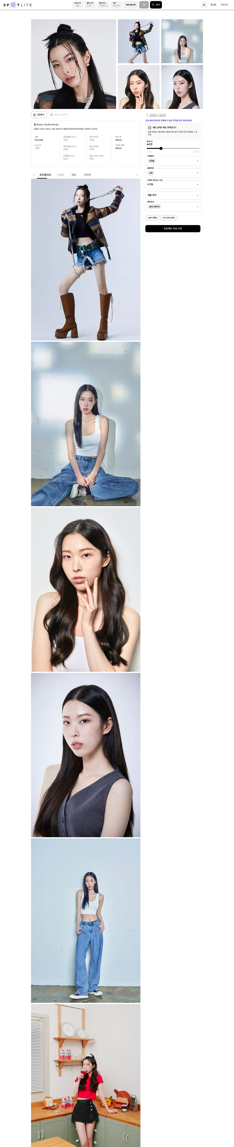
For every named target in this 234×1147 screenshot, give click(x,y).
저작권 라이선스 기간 (155, 180)
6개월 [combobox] (150, 184)
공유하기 (38, 114)
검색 (156, 4)
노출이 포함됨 (152, 218)
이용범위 (150, 156)
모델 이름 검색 (131, 5)
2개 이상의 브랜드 (169, 218)
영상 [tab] (68, 175)
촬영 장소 (150, 202)
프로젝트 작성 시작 (173, 228)
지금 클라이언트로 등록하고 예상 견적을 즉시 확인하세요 (168, 121)
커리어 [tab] (81, 175)
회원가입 (224, 5)
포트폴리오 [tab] (39, 175)
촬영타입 (150, 168)
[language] (204, 5)
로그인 (213, 5)
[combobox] (172, 161)
